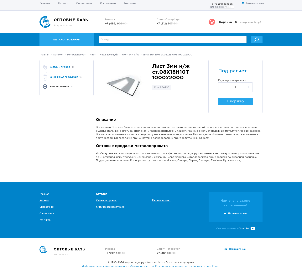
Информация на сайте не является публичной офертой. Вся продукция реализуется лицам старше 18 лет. (151, 266)
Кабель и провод (106, 200)
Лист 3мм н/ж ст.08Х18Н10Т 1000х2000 (167, 55)
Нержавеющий (109, 55)
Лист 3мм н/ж (130, 55)
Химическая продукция (110, 207)
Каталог (63, 3)
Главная (44, 3)
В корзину (235, 101)
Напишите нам (253, 3)
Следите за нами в (235, 229)
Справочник (84, 3)
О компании (108, 3)
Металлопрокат (76, 55)
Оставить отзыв (237, 213)
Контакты (129, 3)
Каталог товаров (66, 40)
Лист (93, 55)
